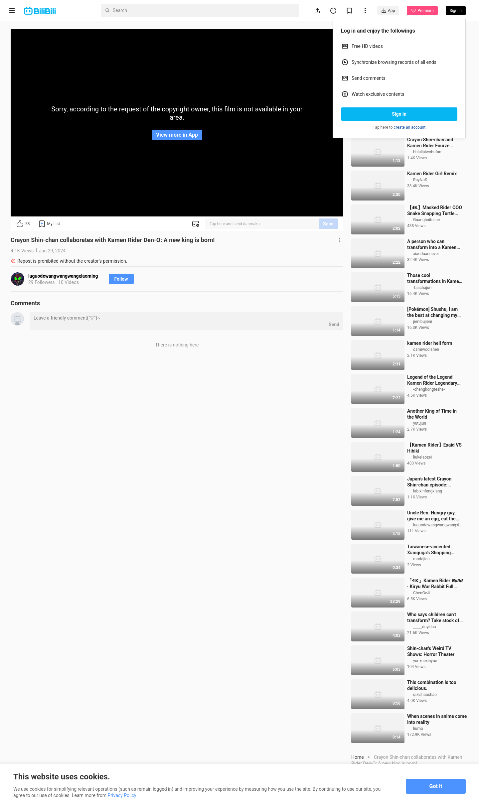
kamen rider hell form (429, 380)
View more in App (177, 135)
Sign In (399, 114)
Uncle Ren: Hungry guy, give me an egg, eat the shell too (431, 553)
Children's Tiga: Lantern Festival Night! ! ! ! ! (431, 146)
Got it (435, 786)
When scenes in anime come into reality (437, 756)
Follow (121, 279)
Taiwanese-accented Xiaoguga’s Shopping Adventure (429, 587)
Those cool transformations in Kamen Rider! (434, 316)
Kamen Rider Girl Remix (432, 210)
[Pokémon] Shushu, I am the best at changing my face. (432, 349)
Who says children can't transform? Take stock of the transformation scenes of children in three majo (434, 655)
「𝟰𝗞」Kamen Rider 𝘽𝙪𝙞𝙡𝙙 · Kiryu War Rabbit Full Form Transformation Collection (434, 621)
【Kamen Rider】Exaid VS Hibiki (434, 485)
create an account (410, 127)
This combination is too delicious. (431, 722)
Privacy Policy (122, 795)
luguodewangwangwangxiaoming (63, 276)
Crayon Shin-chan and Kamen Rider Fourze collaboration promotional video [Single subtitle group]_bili (434, 180)
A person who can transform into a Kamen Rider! (431, 282)
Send (328, 223)
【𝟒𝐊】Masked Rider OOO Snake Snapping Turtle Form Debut (434, 248)
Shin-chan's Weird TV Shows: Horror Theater (430, 688)
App (388, 10)
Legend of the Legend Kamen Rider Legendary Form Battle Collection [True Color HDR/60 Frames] (432, 417)
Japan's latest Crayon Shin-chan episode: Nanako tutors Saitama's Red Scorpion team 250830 (432, 519)
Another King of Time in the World (432, 451)
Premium (422, 10)
